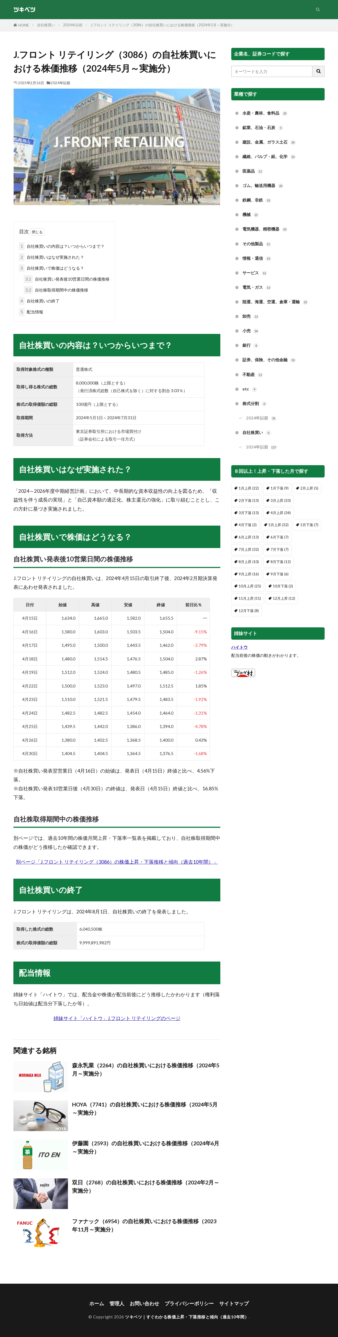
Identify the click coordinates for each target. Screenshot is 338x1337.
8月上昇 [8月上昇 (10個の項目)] (249, 562)
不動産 (252, 375)
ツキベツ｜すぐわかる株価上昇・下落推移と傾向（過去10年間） (187, 1316)
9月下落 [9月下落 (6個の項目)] (280, 574)
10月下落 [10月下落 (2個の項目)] (283, 586)
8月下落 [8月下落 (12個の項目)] (281, 562)
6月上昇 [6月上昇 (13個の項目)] (249, 537)
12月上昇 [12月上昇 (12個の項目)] (284, 598)
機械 (250, 215)
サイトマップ (234, 1303)
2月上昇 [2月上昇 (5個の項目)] (309, 488)
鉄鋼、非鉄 (256, 200)
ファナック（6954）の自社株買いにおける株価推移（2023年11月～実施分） (144, 1225)
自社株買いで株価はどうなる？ (51, 268)
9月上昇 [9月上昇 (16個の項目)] (249, 574)
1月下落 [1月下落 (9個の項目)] (280, 488)
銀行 (250, 345)
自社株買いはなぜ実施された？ (51, 257)
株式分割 (254, 404)
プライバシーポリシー (189, 1303)
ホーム (96, 1303)
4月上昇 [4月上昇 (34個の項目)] (281, 513)
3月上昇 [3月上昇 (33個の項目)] (281, 500)
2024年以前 (72, 25)
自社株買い (46, 25)
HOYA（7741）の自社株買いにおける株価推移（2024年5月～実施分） (145, 1108)
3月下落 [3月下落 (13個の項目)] (249, 513)
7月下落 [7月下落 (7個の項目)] (280, 549)
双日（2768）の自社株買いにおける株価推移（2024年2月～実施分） (145, 1186)
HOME (23, 25)
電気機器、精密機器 (264, 229)
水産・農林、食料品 (264, 113)
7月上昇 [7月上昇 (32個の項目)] (249, 549)
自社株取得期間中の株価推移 (56, 290)
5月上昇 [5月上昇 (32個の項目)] (278, 525)
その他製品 (256, 244)
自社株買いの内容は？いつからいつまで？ (62, 246)
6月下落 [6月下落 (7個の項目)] (280, 537)
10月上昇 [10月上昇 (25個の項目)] (250, 586)
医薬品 (252, 171)
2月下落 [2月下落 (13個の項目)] (249, 500)
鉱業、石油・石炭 (262, 128)
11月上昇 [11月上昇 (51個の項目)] (250, 598)
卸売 (250, 316)
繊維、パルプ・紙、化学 (269, 157)
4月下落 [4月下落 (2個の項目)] (248, 525)
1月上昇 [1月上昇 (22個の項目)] (249, 488)
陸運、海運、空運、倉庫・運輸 (275, 302)
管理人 (116, 1303)
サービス (254, 273)
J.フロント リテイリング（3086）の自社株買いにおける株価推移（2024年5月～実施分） (162, 25)
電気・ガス (256, 287)
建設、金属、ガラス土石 (269, 142)
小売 (250, 331)
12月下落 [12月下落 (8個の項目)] (249, 610)
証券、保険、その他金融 (269, 360)
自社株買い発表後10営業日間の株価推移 (66, 279)
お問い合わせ (144, 1303)
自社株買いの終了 (39, 301)
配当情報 (31, 312)
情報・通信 (256, 258)
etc (249, 389)
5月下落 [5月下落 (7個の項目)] (309, 525)
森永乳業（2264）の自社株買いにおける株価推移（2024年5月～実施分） (145, 1069)
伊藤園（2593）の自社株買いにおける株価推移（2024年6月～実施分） (145, 1147)
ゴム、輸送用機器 (262, 186)
